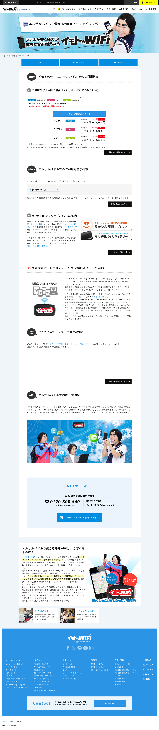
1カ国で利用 (67, 664)
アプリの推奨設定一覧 (42, 682)
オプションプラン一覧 (119, 252)
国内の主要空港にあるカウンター (64, 344)
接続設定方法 (38, 670)
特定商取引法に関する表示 (15, 679)
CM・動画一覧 (11, 670)
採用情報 (146, 679)
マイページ (133, 2)
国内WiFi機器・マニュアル (44, 676)
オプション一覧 (68, 676)
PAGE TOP (12, 2)
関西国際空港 (120, 682)
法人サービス (148, 665)
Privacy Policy (16, 685)
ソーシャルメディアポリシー (16, 688)
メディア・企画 (11, 667)
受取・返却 (119, 660)
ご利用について (40, 660)
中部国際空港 (120, 679)
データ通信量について (42, 667)
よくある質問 (148, 669)
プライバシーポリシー (14, 682)
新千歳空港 (119, 667)
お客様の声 (147, 660)
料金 (39, 63)
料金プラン (67, 660)
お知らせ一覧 (10, 673)
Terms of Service (45, 690)
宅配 (82, 344)
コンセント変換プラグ (42, 679)
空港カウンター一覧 (122, 664)
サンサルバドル (44, 189)
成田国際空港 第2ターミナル (125, 673)
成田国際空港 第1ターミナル (125, 670)
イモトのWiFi (99, 297)
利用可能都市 (78, 63)
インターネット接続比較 (15, 664)
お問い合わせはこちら (119, 204)
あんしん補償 (36, 224)
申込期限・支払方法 (41, 664)
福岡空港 (118, 685)
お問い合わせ (148, 674)
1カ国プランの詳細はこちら (117, 152)
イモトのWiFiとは (13, 660)
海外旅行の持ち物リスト (99, 670)
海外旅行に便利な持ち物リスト (40, 246)
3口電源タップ (71, 227)
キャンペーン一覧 (69, 679)
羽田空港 (118, 676)
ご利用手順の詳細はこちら (117, 382)
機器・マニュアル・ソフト (43, 673)
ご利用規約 (38, 688)
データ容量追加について (42, 685)
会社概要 (9, 676)
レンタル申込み (149, 2)
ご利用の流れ (117, 63)
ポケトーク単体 (73, 673)
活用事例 (94, 660)
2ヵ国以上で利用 (69, 667)
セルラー (66, 670)
